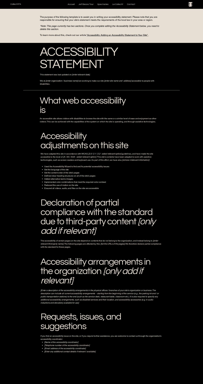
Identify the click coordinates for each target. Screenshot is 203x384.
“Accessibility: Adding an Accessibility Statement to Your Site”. (117, 35)
